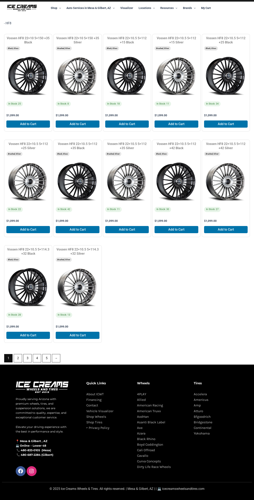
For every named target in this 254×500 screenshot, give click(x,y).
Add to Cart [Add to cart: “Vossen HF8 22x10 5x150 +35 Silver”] (78, 124)
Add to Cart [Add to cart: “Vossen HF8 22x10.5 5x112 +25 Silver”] (28, 229)
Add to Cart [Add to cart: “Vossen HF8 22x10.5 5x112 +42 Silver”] (226, 229)
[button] (59, 8)
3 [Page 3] (27, 358)
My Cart (206, 8)
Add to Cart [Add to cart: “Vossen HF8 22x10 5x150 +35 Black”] (28, 124)
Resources (168, 8)
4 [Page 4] (37, 358)
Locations (147, 8)
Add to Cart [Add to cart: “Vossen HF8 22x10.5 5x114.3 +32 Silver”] (78, 335)
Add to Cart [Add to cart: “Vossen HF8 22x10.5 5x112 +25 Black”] (226, 124)
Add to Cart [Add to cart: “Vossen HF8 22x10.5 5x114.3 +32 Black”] (28, 335)
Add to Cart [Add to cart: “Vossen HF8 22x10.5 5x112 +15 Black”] (127, 124)
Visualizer (126, 8)
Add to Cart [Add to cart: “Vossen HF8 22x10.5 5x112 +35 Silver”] (127, 229)
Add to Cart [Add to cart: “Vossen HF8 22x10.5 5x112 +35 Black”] (78, 229)
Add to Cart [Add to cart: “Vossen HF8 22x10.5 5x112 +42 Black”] (176, 229)
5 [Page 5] (47, 358)
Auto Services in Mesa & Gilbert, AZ (90, 8)
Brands (189, 8)
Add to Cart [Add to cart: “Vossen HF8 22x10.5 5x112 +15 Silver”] (176, 124)
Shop (56, 8)
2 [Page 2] (18, 358)
